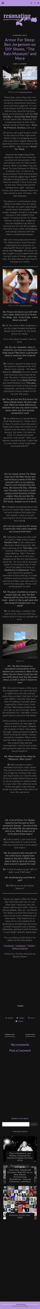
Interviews (17, 35)
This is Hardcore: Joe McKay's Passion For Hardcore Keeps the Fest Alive (20, 1156)
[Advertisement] (20, 1093)
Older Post (30, 1034)
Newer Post (10, 1034)
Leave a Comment (20, 64)
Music (25, 35)
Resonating (20, 1304)
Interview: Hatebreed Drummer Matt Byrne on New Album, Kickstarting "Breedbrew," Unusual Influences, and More (20, 1176)
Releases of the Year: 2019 (20, 1216)
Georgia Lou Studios (20, 1306)
